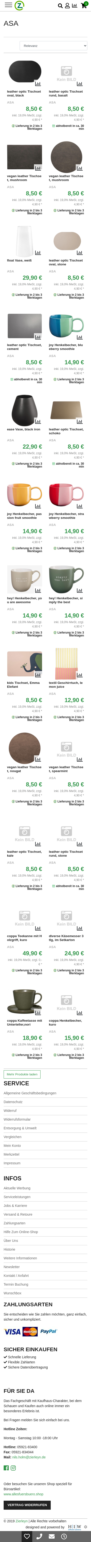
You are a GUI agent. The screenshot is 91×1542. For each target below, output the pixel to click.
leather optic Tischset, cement (24, 347)
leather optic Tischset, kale (24, 853)
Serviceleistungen (17, 1197)
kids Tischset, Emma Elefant (23, 684)
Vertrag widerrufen (27, 1505)
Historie (9, 1249)
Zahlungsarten (14, 1223)
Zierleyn (22, 1521)
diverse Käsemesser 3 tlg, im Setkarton (66, 938)
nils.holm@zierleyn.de (29, 1457)
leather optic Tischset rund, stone (66, 853)
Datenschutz (13, 1102)
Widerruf (10, 1111)
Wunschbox (12, 1293)
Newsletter (12, 1267)
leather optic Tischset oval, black (24, 93)
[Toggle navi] (8, 5)
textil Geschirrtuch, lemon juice (66, 684)
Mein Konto (12, 1146)
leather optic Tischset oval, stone (66, 262)
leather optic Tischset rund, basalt (66, 93)
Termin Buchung (16, 1284)
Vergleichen (12, 1137)
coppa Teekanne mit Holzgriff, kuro (24, 938)
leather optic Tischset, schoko (66, 431)
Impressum (12, 1163)
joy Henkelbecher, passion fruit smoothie (24, 516)
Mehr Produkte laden (22, 1074)
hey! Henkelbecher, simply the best (66, 600)
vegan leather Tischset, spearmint (66, 769)
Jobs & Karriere (15, 1206)
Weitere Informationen (20, 1258)
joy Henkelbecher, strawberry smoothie (66, 516)
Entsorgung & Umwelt (20, 1128)
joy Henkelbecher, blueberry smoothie (66, 347)
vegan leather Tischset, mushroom (24, 178)
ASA (10, 102)
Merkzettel (11, 1154)
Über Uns (11, 1241)
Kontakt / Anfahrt (16, 1276)
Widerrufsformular (17, 1119)
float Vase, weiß (19, 260)
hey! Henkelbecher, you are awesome (24, 600)
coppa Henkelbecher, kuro (65, 1022)
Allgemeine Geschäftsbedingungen (30, 1093)
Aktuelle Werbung (17, 1188)
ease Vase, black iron (23, 429)
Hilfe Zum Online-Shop (21, 1232)
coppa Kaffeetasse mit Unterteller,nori (24, 1022)
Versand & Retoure (18, 1214)
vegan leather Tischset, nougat (24, 769)
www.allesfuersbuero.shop (23, 1494)
